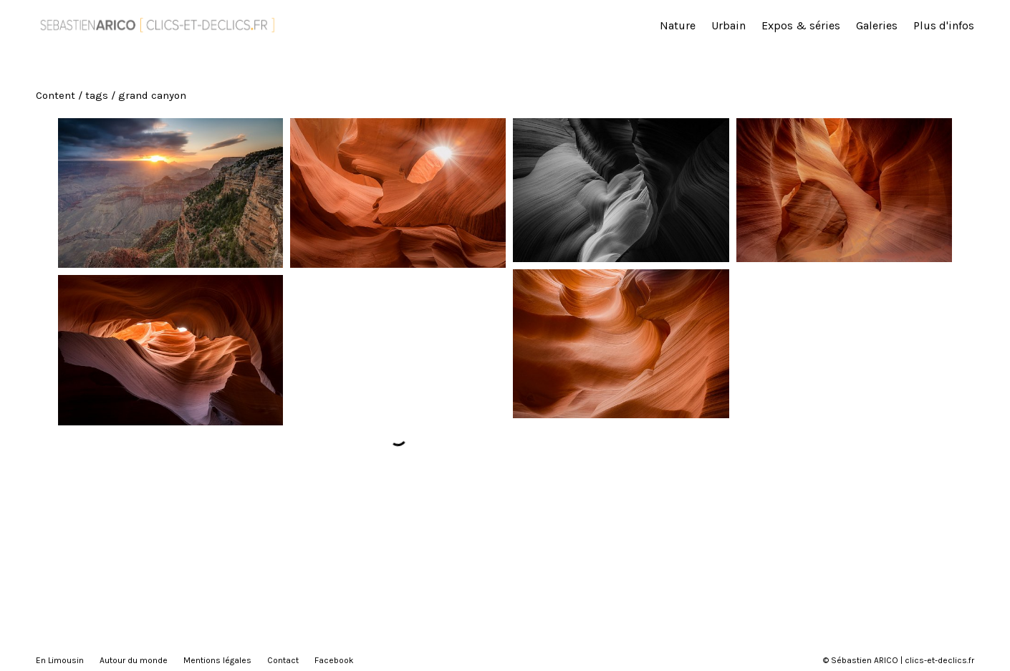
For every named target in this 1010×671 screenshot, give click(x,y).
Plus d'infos (943, 25)
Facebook (334, 660)
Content (55, 95)
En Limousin (60, 660)
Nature (678, 25)
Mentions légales (217, 660)
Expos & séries (800, 25)
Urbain (728, 25)
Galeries (877, 25)
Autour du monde (134, 660)
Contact (283, 660)
